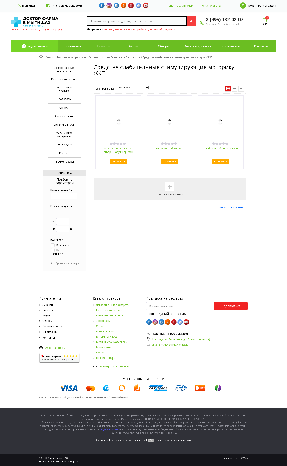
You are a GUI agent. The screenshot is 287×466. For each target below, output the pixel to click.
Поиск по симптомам (180, 5)
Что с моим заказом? (67, 5)
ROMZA (244, 458)
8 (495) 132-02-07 (224, 19)
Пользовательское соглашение (128, 440)
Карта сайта (102, 440)
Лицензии (73, 46)
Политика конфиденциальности (173, 440)
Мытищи (28, 5)
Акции (133, 46)
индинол (170, 29)
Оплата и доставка (197, 46)
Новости (103, 46)
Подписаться (230, 306)
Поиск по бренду (210, 5)
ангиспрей (156, 29)
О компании (231, 46)
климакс (107, 29)
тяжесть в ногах (125, 29)
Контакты (261, 46)
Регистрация (267, 5)
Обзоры (163, 46)
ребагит (142, 29)
